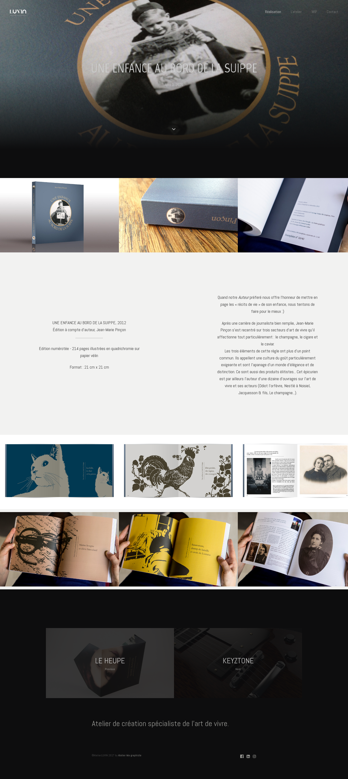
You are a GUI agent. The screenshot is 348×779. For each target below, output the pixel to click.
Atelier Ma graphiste (129, 755)
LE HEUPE (110, 664)
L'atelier (296, 11)
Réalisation (273, 11)
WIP (314, 11)
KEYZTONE (238, 664)
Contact (332, 11)
